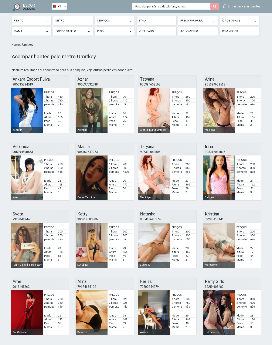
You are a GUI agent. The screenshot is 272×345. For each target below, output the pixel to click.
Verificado (146, 31)
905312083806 (150, 152)
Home (16, 44)
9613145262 (21, 287)
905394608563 (150, 84)
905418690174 (150, 219)
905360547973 (87, 152)
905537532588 (87, 84)
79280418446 (22, 219)
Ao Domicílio (189, 31)
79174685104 (86, 287)
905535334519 (23, 84)
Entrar (241, 6)
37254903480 (214, 287)
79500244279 (149, 287)
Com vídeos (230, 31)
